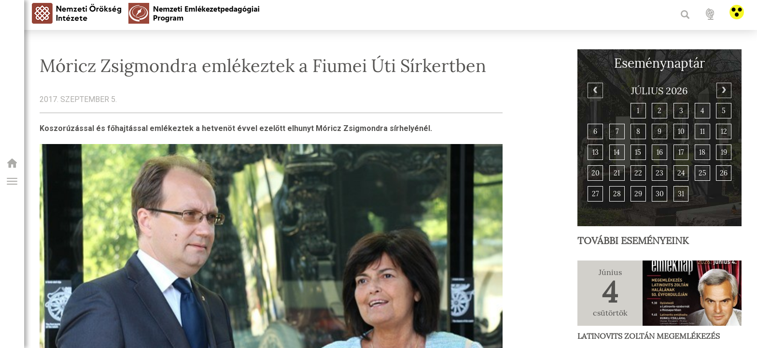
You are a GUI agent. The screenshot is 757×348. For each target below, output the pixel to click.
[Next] (723, 90)
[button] (12, 181)
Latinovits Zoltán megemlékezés (648, 336)
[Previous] (595, 90)
